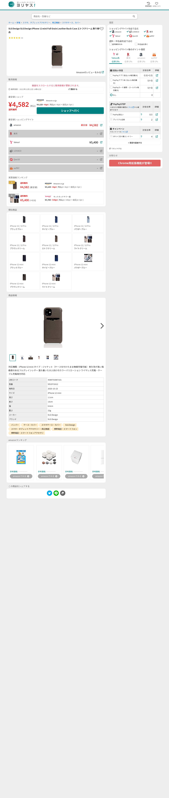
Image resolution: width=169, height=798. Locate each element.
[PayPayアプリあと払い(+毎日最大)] (157, 80)
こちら (130, 107)
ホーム (11, 22)
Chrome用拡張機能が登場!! (135, 163)
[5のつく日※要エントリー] (157, 136)
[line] (56, 494)
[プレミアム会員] (157, 119)
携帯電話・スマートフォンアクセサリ (27, 433)
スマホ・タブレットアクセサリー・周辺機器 (30, 429)
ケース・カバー (30, 425)
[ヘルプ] (141, 114)
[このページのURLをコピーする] (62, 493)
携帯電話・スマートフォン (65, 429)
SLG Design (70, 425)
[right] (102, 326)
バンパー (15, 425)
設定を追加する (135, 143)
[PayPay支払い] (157, 114)
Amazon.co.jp (51, 101)
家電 (18, 22)
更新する (72, 89)
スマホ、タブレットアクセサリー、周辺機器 (41, 22)
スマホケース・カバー (51, 425)
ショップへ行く (70, 110)
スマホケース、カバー (71, 22)
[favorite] (102, 29)
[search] (134, 16)
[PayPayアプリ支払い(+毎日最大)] (157, 75)
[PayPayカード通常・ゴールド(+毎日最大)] (157, 88)
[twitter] (49, 494)
